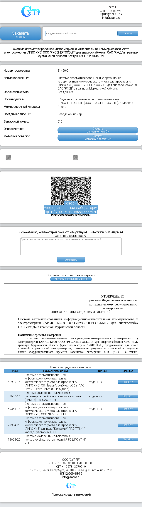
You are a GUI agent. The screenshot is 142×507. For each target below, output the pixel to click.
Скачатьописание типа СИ (98, 130)
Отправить (71, 263)
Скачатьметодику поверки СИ (98, 138)
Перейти (128, 385)
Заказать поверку (20, 34)
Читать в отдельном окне (71, 282)
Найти (128, 33)
